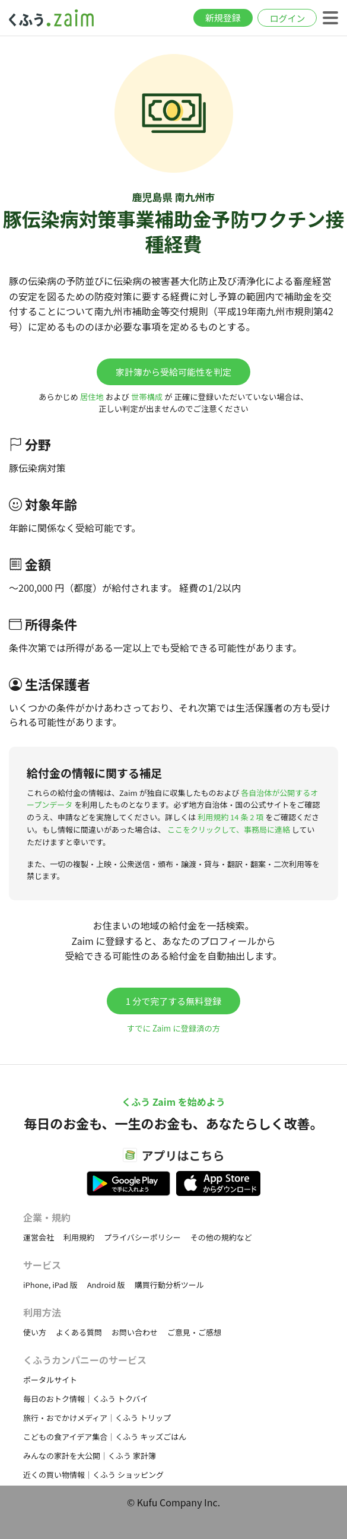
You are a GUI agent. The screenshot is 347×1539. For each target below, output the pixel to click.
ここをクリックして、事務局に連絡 (228, 829)
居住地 (92, 396)
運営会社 (38, 1237)
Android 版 (106, 1284)
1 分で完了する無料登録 (174, 1001)
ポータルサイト (50, 1379)
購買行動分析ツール (169, 1284)
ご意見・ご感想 (194, 1332)
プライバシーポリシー (142, 1237)
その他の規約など (221, 1237)
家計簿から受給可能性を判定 (173, 372)
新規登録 (223, 17)
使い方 (34, 1332)
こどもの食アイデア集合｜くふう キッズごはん (104, 1436)
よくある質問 (79, 1332)
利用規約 (78, 1237)
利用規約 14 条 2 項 (230, 817)
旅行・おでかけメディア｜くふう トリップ (97, 1417)
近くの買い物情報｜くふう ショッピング (93, 1474)
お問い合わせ (135, 1332)
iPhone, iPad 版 (50, 1284)
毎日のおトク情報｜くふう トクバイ (85, 1398)
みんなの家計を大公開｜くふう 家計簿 (89, 1455)
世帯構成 (147, 396)
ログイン (287, 18)
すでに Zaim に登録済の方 (173, 1028)
